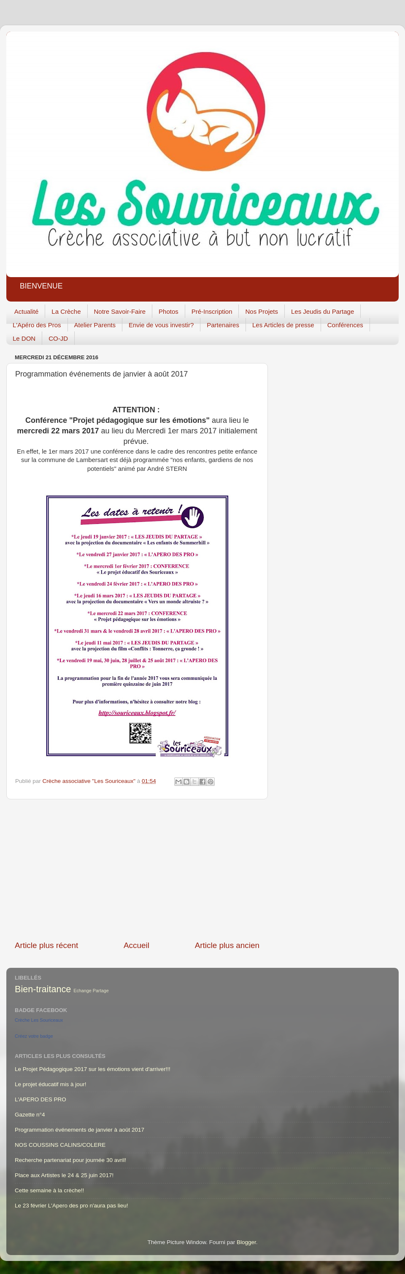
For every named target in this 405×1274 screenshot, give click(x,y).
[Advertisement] (137, 870)
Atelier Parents (95, 325)
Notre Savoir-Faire (120, 311)
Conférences (345, 325)
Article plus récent (46, 945)
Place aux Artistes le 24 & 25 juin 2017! (64, 1175)
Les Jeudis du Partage (322, 311)
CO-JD (58, 338)
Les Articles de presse (283, 325)
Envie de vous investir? (161, 325)
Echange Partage (90, 990)
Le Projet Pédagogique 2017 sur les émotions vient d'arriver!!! (92, 1069)
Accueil (136, 945)
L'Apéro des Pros (37, 325)
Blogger (246, 1242)
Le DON (24, 338)
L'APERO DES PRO (40, 1099)
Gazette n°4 (30, 1114)
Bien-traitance (43, 989)
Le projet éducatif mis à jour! (50, 1084)
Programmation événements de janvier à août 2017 (79, 1130)
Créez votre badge (34, 1036)
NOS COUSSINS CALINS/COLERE (60, 1145)
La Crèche (66, 311)
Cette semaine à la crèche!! (49, 1190)
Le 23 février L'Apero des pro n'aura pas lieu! (71, 1205)
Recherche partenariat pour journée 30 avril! (70, 1160)
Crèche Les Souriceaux (39, 1020)
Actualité (26, 311)
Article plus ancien (227, 945)
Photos (168, 311)
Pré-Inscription (212, 311)
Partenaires (223, 325)
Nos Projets (261, 311)
